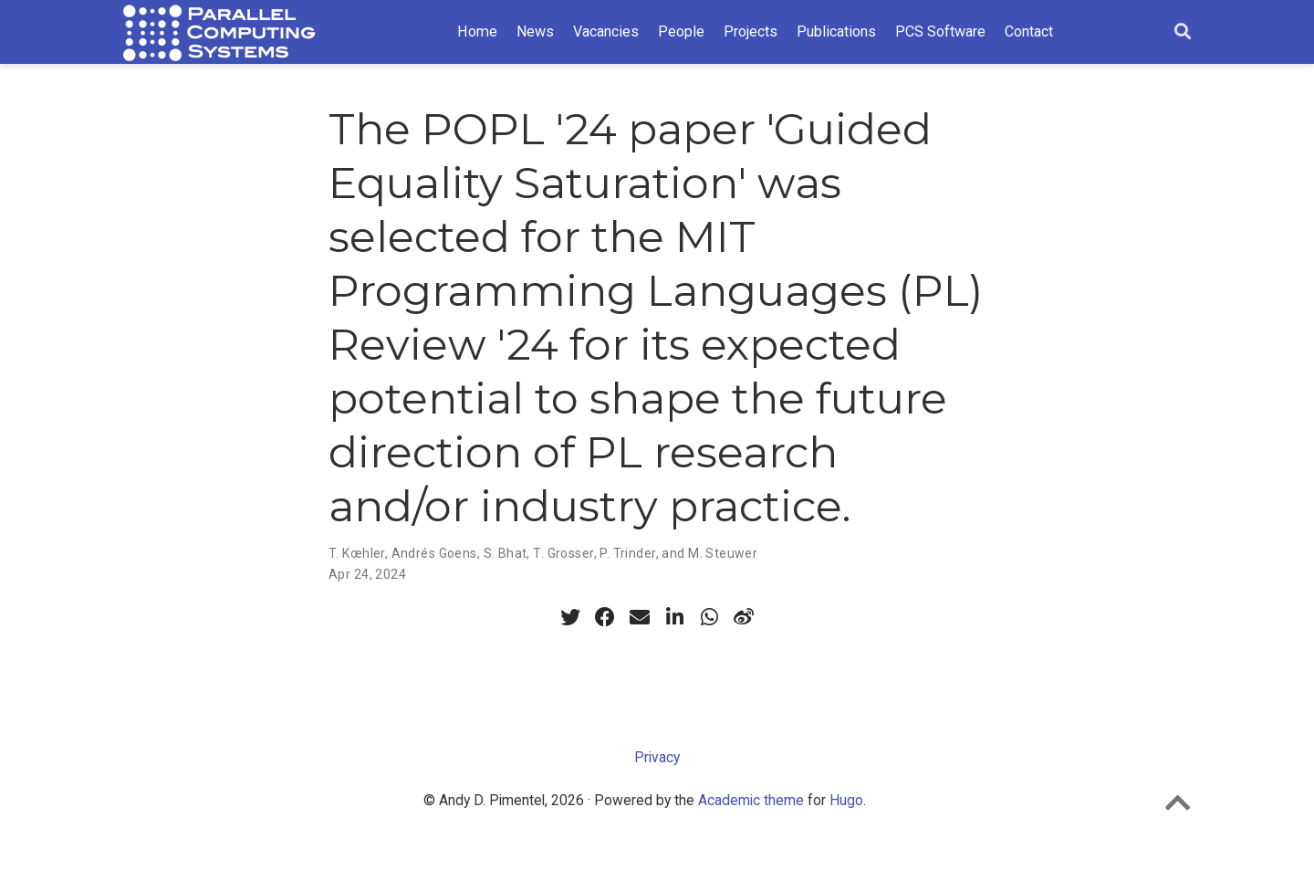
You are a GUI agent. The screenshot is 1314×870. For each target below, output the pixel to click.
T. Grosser (563, 553)
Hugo (846, 800)
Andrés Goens (434, 553)
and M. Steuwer (709, 553)
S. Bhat (505, 553)
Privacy (657, 757)
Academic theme (751, 800)
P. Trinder (627, 553)
